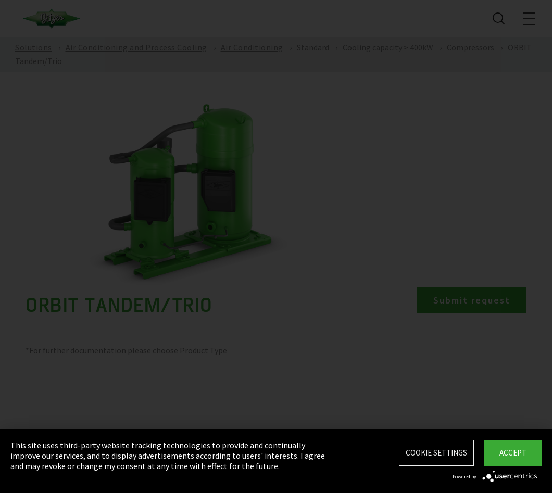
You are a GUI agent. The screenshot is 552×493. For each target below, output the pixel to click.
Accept (512, 453)
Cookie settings (436, 453)
